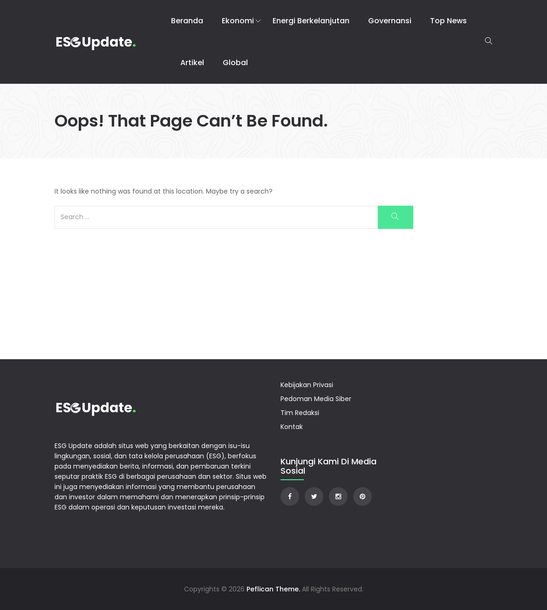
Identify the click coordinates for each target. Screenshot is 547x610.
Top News (448, 20)
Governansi (389, 20)
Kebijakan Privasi (306, 384)
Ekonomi (238, 20)
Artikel (192, 62)
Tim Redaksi (299, 412)
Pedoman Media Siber (315, 398)
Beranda (187, 20)
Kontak (291, 426)
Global (235, 62)
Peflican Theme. (273, 589)
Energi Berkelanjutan (311, 20)
